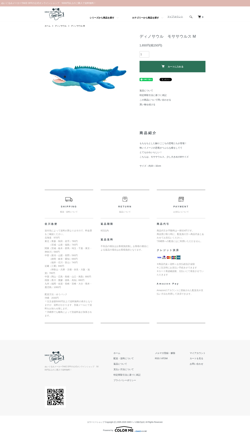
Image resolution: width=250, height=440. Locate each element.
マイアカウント (175, 16)
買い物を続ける (147, 104)
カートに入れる (172, 66)
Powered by (125, 429)
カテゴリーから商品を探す (145, 17)
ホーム (47, 26)
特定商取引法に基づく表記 (153, 95)
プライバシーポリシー (125, 380)
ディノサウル (61, 26)
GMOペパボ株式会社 (136, 422)
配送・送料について (124, 358)
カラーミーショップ (96, 422)
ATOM (164, 358)
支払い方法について (124, 369)
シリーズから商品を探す (102, 17)
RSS (157, 358)
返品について (146, 90)
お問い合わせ (196, 364)
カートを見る (196, 358)
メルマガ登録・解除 (165, 353)
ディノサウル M (78, 26)
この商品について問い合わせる (155, 100)
